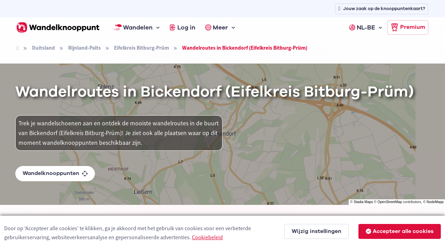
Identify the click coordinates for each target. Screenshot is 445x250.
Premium (407, 27)
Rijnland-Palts (84, 47)
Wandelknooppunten (55, 173)
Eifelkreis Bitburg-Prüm (141, 47)
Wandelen (133, 27)
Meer (216, 27)
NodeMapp (435, 202)
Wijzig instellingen (316, 231)
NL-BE (362, 27)
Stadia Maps (363, 202)
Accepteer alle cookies (400, 231)
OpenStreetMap (390, 202)
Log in (182, 27)
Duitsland (43, 47)
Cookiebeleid (207, 237)
